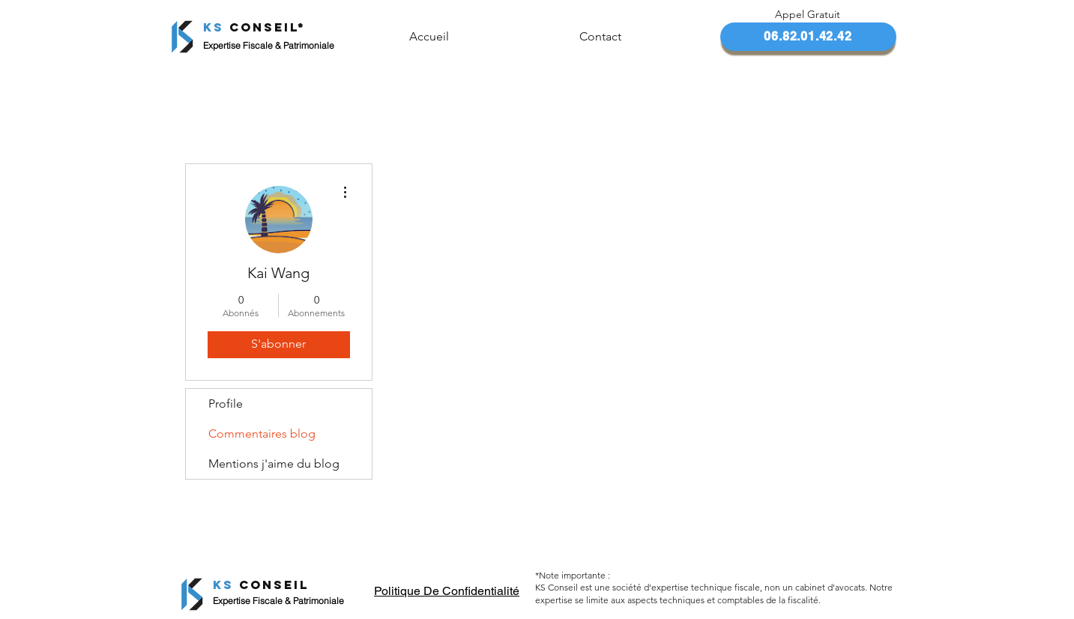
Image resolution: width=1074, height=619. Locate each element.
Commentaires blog (262, 433)
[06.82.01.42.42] (808, 36)
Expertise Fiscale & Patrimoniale (278, 600)
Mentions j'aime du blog (274, 463)
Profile (225, 403)
